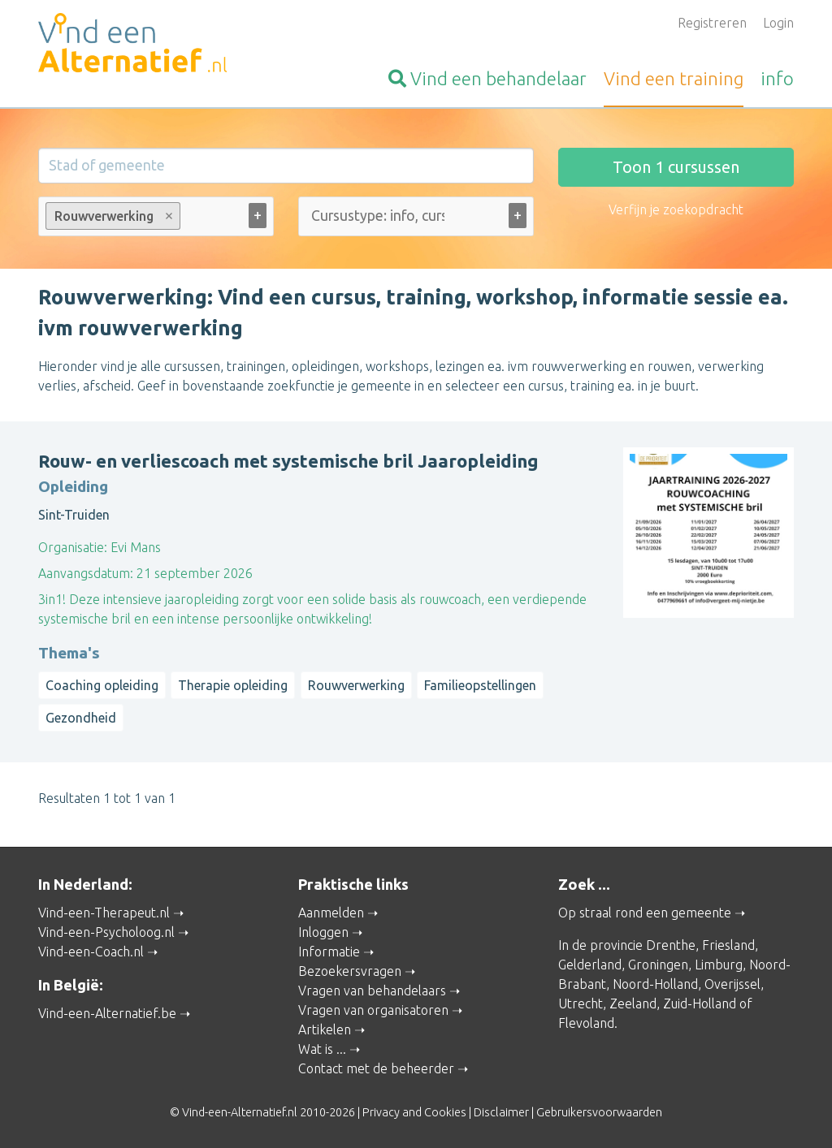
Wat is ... (322, 1049)
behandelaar (487, 78)
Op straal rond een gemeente (644, 912)
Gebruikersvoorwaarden (599, 1112)
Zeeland (632, 1003)
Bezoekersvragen (349, 971)
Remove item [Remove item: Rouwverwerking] (169, 216)
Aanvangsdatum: (85, 573)
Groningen (658, 964)
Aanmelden (331, 912)
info (777, 78)
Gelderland (590, 964)
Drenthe (671, 945)
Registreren (712, 22)
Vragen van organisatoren (373, 1010)
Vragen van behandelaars (372, 990)
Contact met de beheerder (376, 1068)
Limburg (719, 964)
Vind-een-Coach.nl (91, 951)
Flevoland (586, 1023)
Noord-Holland (655, 984)
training (673, 78)
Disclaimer (501, 1112)
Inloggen (323, 932)
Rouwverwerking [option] (112, 216)
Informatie (329, 951)
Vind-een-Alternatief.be (107, 1013)
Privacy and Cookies (414, 1112)
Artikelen (324, 1029)
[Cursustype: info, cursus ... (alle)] (378, 215)
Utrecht (580, 1003)
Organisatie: (72, 547)
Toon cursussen (676, 167)
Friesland (728, 945)
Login (778, 22)
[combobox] (156, 219)
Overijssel (732, 984)
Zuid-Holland (699, 1003)
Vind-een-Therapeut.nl (104, 912)
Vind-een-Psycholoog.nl (106, 932)
